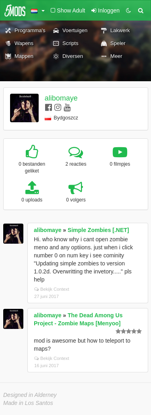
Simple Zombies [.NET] (98, 230)
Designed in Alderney (30, 395)
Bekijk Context (51, 289)
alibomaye (61, 98)
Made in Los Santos (28, 403)
